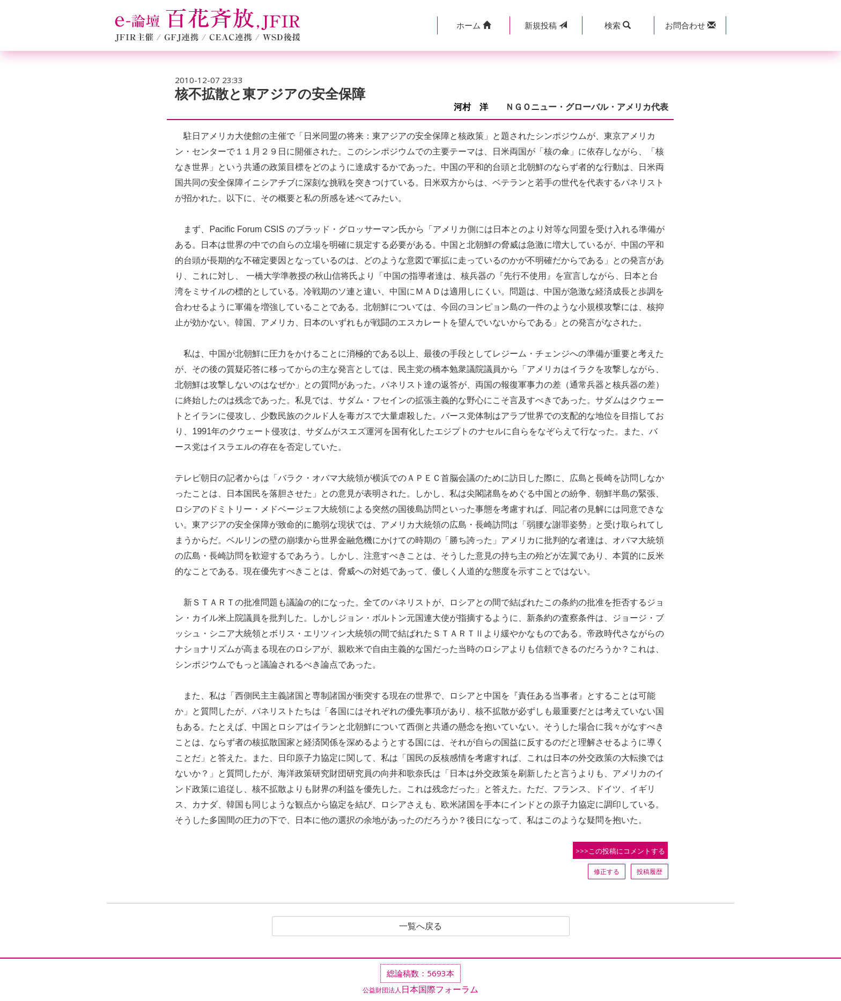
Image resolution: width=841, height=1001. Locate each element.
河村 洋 (475, 107)
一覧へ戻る (420, 926)
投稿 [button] (546, 25)
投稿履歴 (649, 871)
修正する (606, 871)
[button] (473, 25)
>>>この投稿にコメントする (620, 851)
